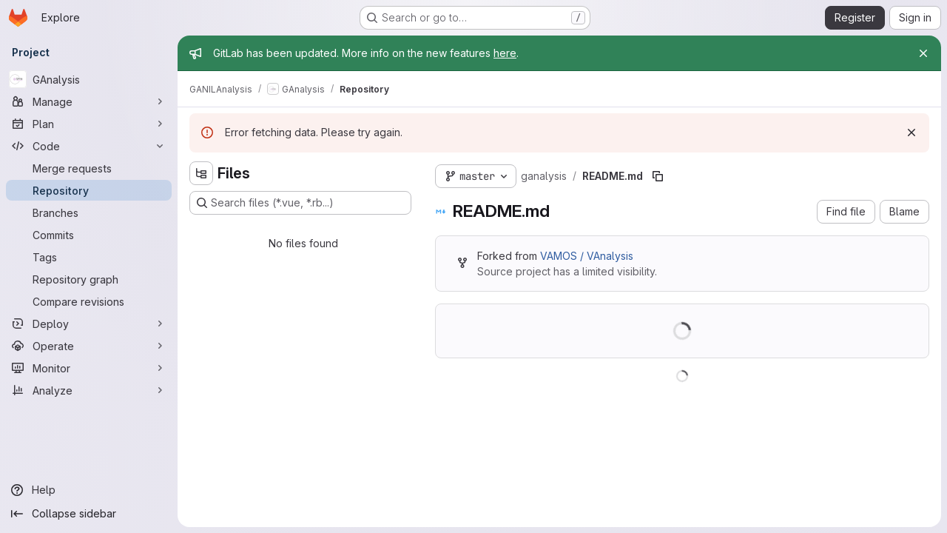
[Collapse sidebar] (89, 513)
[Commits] (89, 234)
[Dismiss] (911, 132)
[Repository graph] (89, 279)
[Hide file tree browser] (201, 173)
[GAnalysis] (89, 79)
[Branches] (89, 212)
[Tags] (89, 257)
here (504, 53)
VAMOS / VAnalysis (586, 255)
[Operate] (89, 345)
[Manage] (89, 101)
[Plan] (89, 123)
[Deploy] (89, 323)
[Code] (89, 145)
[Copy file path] (658, 176)
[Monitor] (89, 368)
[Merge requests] (89, 168)
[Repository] (89, 190)
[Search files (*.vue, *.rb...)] (300, 203)
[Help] (89, 490)
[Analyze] (89, 390)
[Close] (923, 53)
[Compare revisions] (89, 301)
